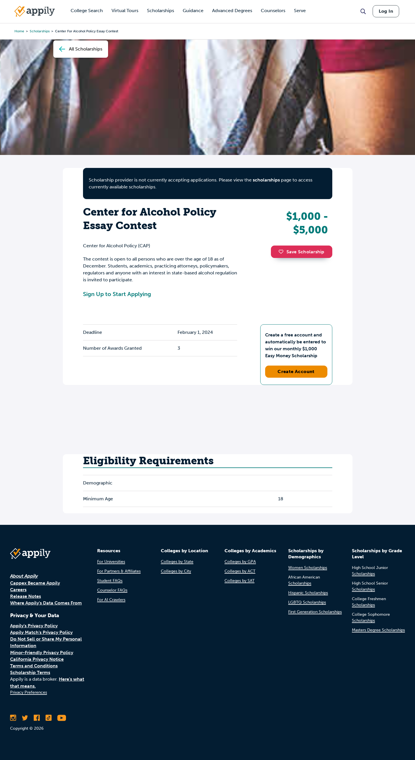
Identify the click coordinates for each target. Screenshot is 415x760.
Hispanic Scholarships (308, 592)
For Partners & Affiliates (119, 571)
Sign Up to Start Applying (117, 294)
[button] (282, 251)
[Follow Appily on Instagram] (13, 718)
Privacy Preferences (28, 692)
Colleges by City (176, 571)
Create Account (296, 371)
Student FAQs (109, 580)
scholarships (266, 180)
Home (19, 31)
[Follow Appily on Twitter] (25, 718)
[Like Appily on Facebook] (37, 718)
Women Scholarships (307, 567)
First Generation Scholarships (315, 611)
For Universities (111, 561)
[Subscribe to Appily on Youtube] (61, 718)
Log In (386, 11)
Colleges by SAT (239, 580)
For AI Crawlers (111, 599)
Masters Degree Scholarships (378, 630)
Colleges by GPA (240, 561)
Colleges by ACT (240, 571)
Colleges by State (177, 561)
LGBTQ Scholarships (307, 602)
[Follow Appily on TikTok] (49, 718)
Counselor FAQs (112, 590)
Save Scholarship (301, 251)
